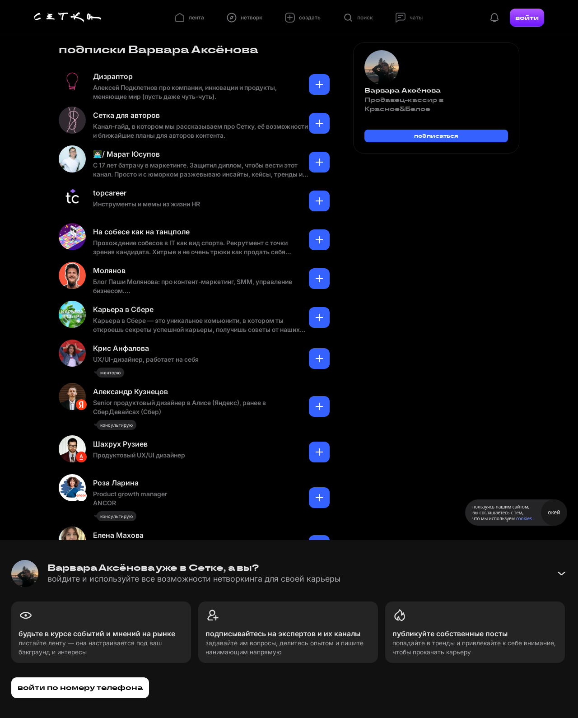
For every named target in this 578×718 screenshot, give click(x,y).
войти (527, 17)
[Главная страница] (68, 17)
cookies (524, 518)
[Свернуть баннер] (561, 573)
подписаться (436, 136)
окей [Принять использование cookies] (554, 512)
